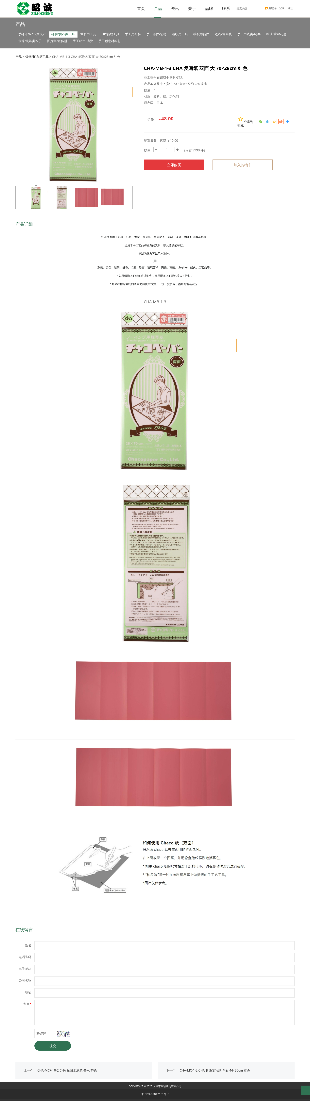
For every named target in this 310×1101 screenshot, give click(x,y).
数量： (148, 150)
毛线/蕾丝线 (223, 34)
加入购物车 (242, 164)
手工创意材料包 (109, 41)
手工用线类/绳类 (249, 34)
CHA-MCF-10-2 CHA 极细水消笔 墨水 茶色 (67, 1070)
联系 (226, 8)
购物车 (270, 8)
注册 (290, 8)
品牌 (209, 8)
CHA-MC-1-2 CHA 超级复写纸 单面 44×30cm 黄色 (215, 1070)
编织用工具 (180, 34)
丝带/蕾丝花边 (276, 34)
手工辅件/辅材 (156, 34)
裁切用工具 (88, 34)
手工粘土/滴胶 (83, 41)
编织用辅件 (201, 34)
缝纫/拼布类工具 (63, 34)
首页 (141, 8)
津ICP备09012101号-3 (155, 1094)
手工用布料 (133, 34)
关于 (192, 8)
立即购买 (174, 164)
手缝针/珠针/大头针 (32, 34)
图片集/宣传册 (57, 41)
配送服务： (152, 140)
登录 (282, 8)
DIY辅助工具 (110, 34)
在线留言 (24, 929)
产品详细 (24, 224)
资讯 (175, 8)
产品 (158, 8)
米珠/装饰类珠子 (30, 41)
